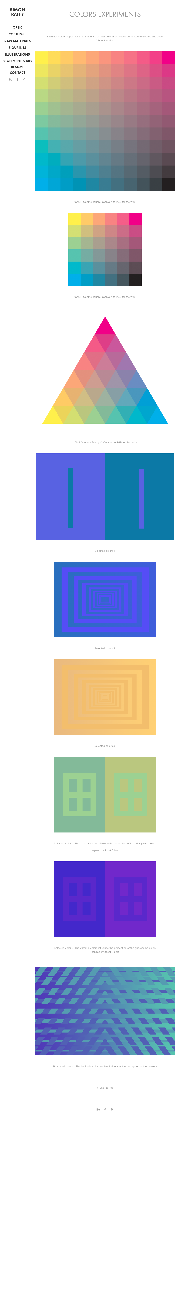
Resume (17, 67)
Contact (17, 73)
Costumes (17, 34)
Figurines (17, 48)
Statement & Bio (17, 61)
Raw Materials (17, 41)
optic (17, 27)
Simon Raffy (18, 12)
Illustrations (17, 54)
